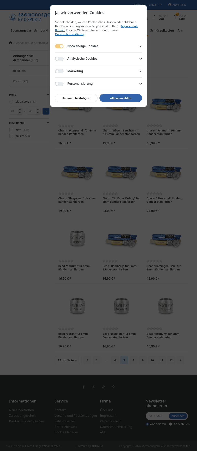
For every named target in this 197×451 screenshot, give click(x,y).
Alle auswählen (120, 98)
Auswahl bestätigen (76, 98)
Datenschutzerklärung (70, 34)
